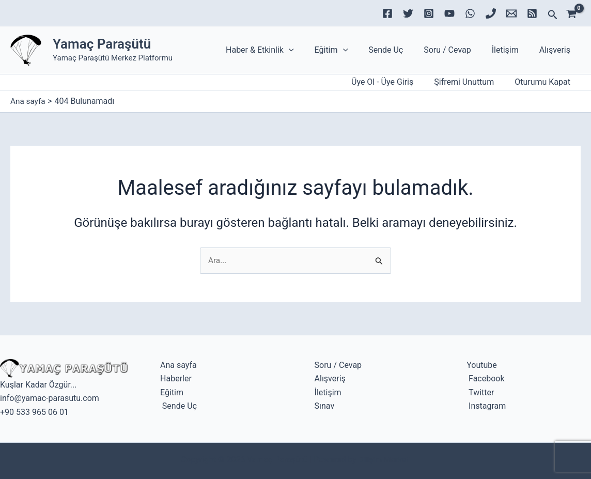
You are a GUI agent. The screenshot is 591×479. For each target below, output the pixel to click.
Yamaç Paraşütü (102, 44)
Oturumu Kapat (544, 82)
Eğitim (350, 50)
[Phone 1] (491, 13)
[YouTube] (449, 13)
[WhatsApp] (470, 13)
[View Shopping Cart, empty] (574, 12)
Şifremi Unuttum (470, 82)
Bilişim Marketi (384, 460)
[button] (553, 15)
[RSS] (532, 13)
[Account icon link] (391, 82)
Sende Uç (400, 50)
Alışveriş (556, 50)
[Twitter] (408, 13)
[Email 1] (511, 13)
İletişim (511, 50)
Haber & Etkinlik (282, 50)
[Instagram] (429, 13)
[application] (311, 50)
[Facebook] (387, 13)
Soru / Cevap (457, 50)
